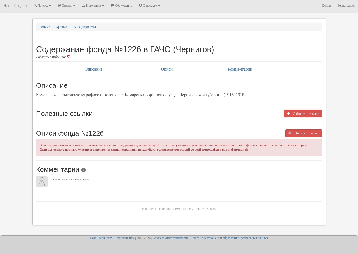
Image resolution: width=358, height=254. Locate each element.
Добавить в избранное (53, 57)
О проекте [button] (149, 5)
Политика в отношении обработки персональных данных (229, 238)
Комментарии (240, 69)
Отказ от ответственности (170, 238)
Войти (326, 5)
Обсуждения (121, 5)
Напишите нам (124, 238)
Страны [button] (66, 5)
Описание (93, 69)
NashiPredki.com (101, 238)
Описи (167, 69)
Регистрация (346, 5)
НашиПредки (15, 5)
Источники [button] (93, 5)
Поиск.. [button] (42, 5)
